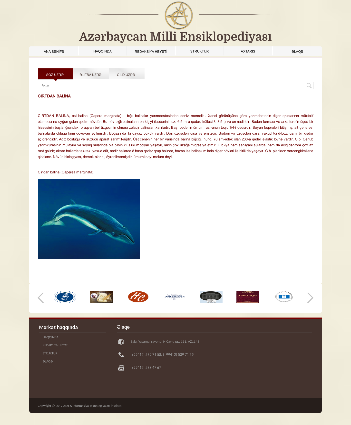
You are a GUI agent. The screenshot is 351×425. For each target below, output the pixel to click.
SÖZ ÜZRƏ (54, 75)
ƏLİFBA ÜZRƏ (90, 75)
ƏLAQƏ (297, 51)
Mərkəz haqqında (58, 327)
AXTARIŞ (248, 51)
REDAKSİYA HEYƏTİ (151, 51)
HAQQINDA (102, 51)
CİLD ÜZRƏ (126, 75)
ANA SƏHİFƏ (54, 51)
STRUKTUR (199, 51)
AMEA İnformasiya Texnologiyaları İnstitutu (93, 406)
